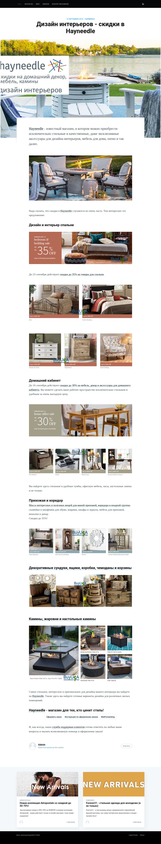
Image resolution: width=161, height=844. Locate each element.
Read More (126, 746)
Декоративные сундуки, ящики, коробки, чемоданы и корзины (80, 568)
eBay (38, 4)
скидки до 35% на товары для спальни (82, 274)
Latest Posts (133, 835)
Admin (41, 744)
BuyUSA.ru (29, 4)
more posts (47, 747)
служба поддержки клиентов (68, 726)
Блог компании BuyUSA (25, 835)
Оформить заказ (54, 717)
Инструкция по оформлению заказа (81, 717)
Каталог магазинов (60, 4)
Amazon (46, 4)
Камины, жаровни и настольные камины (62, 619)
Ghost (142, 835)
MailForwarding (108, 717)
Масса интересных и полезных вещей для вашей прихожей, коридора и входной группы (79, 505)
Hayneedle (90, 19)
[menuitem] (29, 4)
